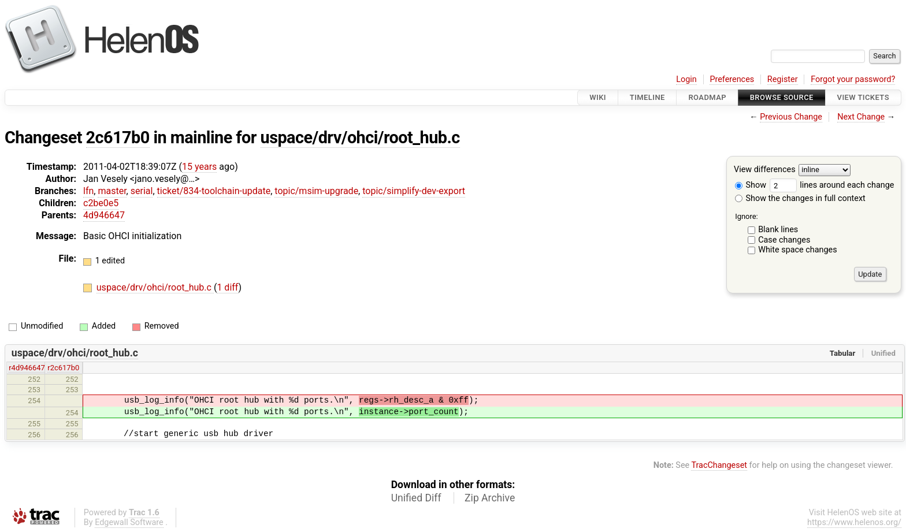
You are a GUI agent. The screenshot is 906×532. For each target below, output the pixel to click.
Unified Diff (416, 498)
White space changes (797, 250)
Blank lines (778, 230)
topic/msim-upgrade (316, 190)
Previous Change (791, 117)
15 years (199, 166)
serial (142, 190)
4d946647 (104, 215)
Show (750, 185)
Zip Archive (490, 498)
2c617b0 (118, 137)
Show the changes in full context (800, 198)
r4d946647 (27, 367)
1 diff (227, 287)
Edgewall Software (129, 522)
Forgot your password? (853, 79)
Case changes (784, 240)
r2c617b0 (63, 367)
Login (686, 79)
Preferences (732, 79)
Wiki (597, 97)
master (112, 190)
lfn (88, 190)
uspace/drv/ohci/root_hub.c (360, 137)
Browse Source (782, 97)
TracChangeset (719, 465)
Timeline (647, 97)
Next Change (861, 117)
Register (782, 79)
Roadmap (707, 97)
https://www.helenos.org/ (854, 522)
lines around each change (832, 185)
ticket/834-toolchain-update (214, 190)
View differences (765, 170)
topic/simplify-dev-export (413, 190)
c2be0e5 (100, 203)
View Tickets (863, 97)
